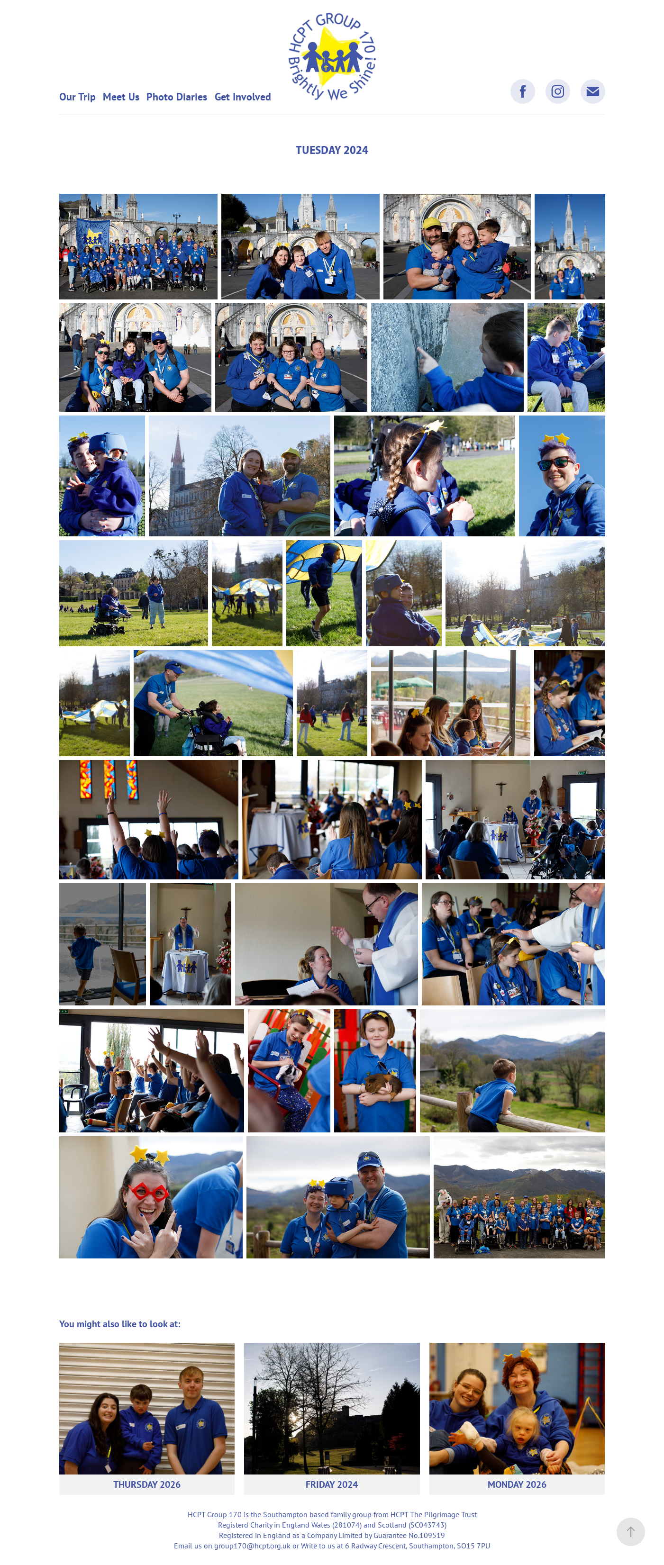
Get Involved (243, 96)
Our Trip (77, 96)
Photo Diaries (176, 96)
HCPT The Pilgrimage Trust (434, 1514)
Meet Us (121, 96)
